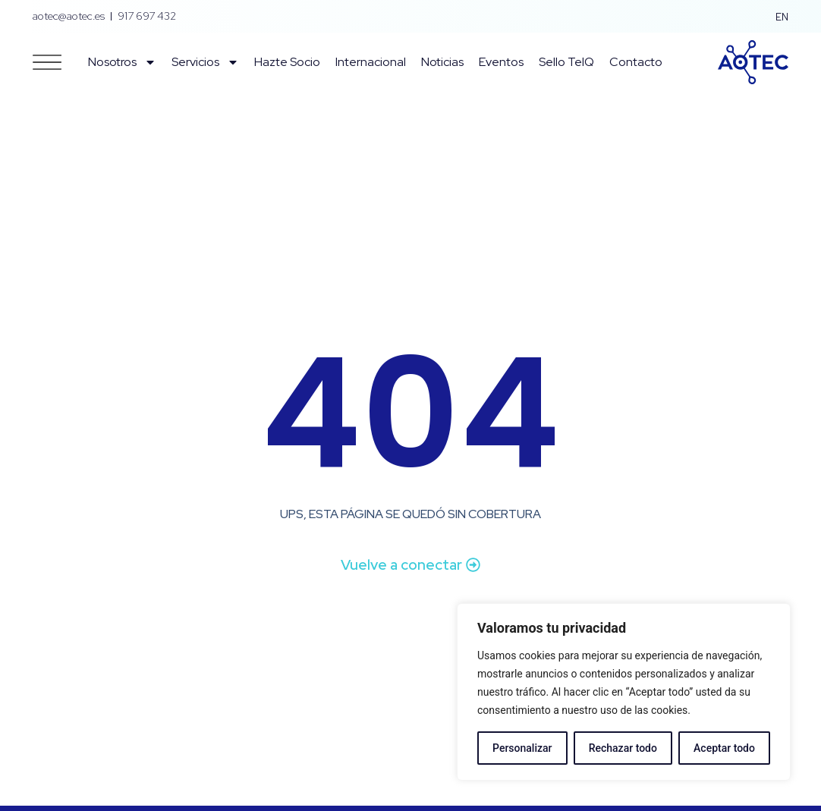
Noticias (442, 62)
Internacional (370, 62)
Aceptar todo (724, 748)
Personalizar (522, 748)
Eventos (501, 62)
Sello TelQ (566, 62)
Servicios (205, 62)
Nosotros (122, 62)
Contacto (635, 62)
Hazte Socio (287, 62)
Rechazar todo (623, 748)
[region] (624, 692)
